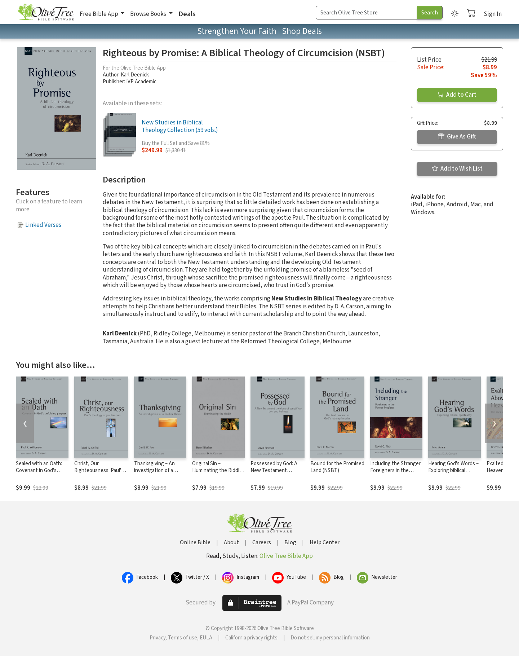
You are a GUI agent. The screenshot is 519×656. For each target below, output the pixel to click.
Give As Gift (457, 136)
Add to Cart (457, 95)
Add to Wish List (457, 168)
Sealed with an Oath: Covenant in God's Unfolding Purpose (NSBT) (39, 474)
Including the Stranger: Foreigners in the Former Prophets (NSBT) (396, 474)
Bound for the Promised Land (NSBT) (337, 467)
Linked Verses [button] (43, 225)
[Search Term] (366, 12)
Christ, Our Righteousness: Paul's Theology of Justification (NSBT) (99, 474)
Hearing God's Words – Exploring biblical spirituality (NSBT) (453, 470)
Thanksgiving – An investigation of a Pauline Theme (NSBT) (159, 470)
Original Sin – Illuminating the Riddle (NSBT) (217, 470)
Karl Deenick (135, 75)
